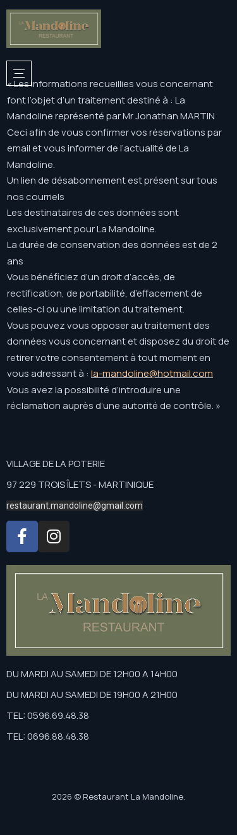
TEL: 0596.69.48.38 (47, 715)
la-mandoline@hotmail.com (152, 373)
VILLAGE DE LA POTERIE (55, 463)
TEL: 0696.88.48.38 (47, 736)
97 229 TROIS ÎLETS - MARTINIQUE (80, 484)
